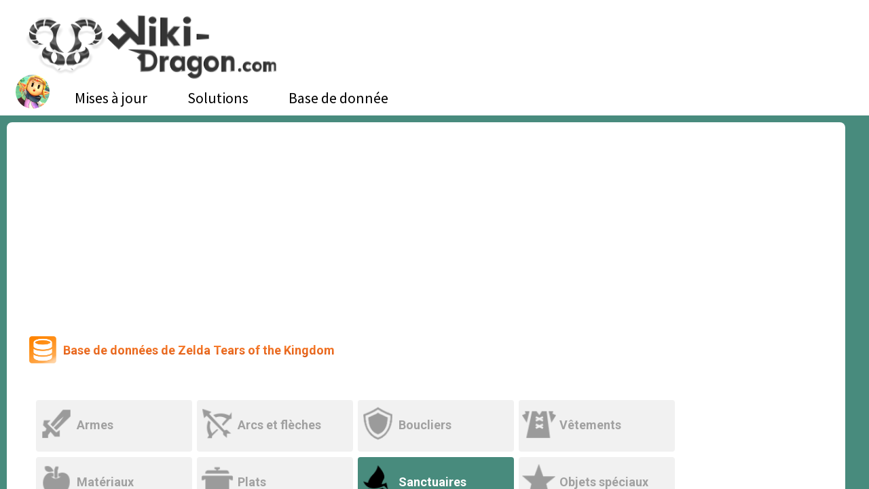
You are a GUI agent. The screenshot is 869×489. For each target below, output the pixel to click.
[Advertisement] (426, 224)
